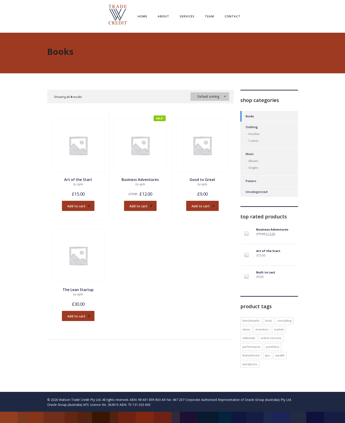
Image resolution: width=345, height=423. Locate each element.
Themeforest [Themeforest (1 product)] (251, 355)
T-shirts (253, 141)
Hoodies (254, 134)
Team (209, 16)
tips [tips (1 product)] (267, 355)
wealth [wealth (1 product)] (280, 355)
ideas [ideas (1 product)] (246, 329)
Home (142, 16)
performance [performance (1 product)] (251, 347)
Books (250, 116)
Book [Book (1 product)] (268, 321)
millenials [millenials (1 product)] (248, 338)
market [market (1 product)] (279, 329)
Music (250, 154)
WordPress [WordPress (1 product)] (249, 364)
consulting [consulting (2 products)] (284, 321)
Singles (253, 168)
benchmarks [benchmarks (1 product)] (251, 321)
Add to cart (78, 206)
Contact (232, 16)
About (163, 16)
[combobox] (209, 96)
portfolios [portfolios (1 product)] (272, 347)
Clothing (252, 127)
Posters (251, 181)
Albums (253, 161)
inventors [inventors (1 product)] (262, 329)
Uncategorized (257, 192)
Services (187, 16)
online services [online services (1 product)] (271, 338)
